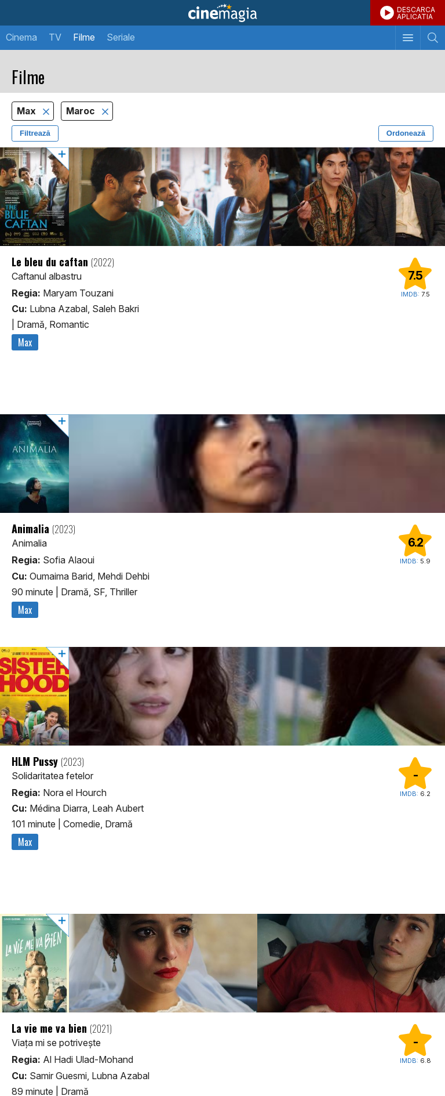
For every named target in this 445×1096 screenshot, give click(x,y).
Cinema (21, 37)
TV (55, 37)
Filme (84, 37)
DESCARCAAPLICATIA (416, 13)
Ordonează (405, 133)
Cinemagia (222, 13)
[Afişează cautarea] (432, 38)
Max (27, 111)
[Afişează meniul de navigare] (407, 38)
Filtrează (35, 133)
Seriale (121, 37)
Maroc (81, 111)
